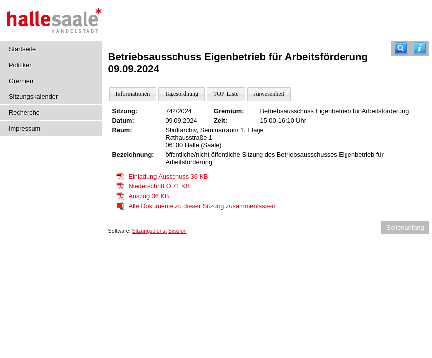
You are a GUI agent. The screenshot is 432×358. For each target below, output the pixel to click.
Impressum (24, 128)
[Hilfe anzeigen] (419, 48)
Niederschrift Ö (159, 186)
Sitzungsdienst (149, 231)
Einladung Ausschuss (168, 176)
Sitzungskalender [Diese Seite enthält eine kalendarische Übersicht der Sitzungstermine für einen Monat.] (33, 96)
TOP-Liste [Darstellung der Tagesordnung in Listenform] (225, 93)
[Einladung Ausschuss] (120, 175)
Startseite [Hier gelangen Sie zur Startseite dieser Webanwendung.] (22, 49)
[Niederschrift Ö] (120, 185)
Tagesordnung (181, 93)
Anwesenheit (269, 93)
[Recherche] (400, 48)
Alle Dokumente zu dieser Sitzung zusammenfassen (201, 206)
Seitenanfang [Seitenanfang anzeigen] (405, 227)
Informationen (133, 93)
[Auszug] (120, 195)
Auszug (148, 196)
